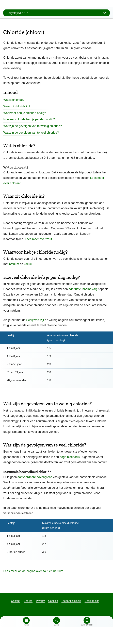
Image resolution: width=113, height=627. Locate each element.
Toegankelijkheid (71, 600)
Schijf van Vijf (35, 320)
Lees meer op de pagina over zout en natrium (33, 571)
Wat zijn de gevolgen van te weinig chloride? (32, 126)
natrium (14, 264)
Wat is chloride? (13, 99)
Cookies (53, 600)
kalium (28, 264)
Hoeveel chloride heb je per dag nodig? (29, 119)
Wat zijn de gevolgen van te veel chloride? (31, 132)
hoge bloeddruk (70, 457)
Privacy (40, 600)
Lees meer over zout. (39, 239)
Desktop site (92, 600)
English (28, 600)
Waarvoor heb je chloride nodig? (24, 113)
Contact (15, 600)
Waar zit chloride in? (16, 106)
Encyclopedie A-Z (57, 12)
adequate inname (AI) (83, 289)
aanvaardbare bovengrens (35, 477)
